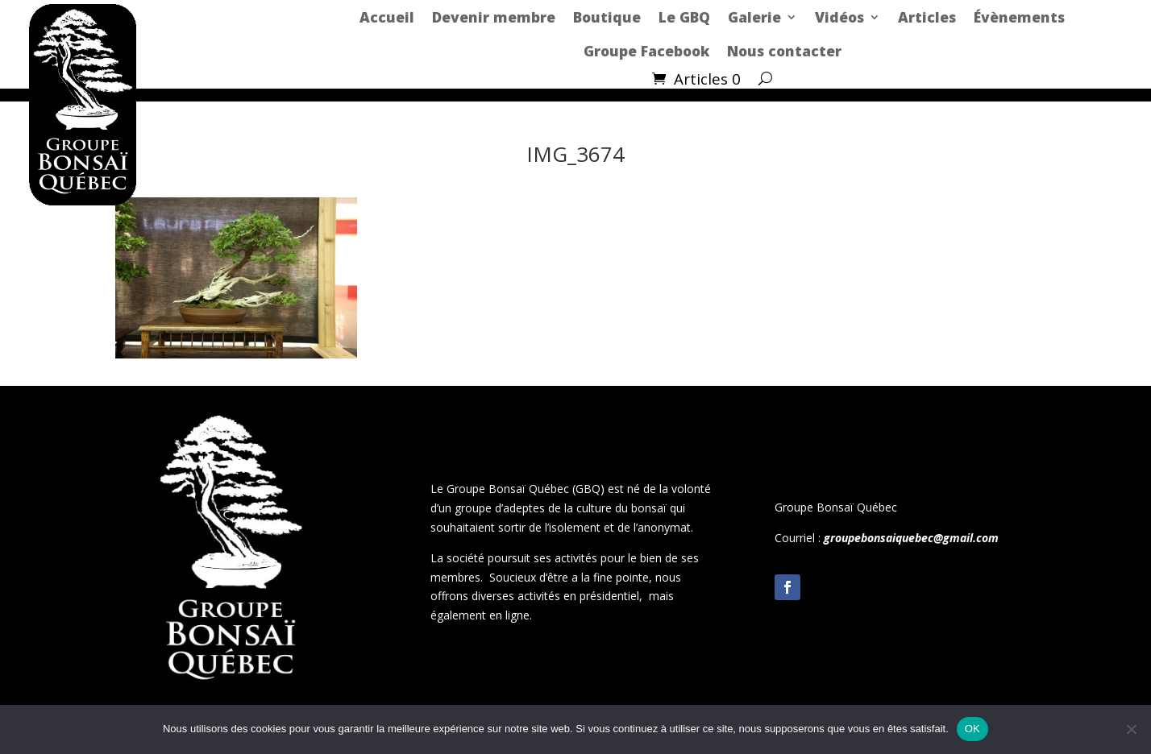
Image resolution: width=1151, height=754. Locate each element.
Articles (927, 17)
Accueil (386, 17)
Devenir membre (493, 17)
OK (972, 729)
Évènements (1019, 17)
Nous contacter (784, 50)
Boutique (607, 17)
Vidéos (839, 17)
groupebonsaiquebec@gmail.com (911, 537)
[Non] (1131, 729)
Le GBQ (684, 17)
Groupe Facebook (646, 50)
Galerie (754, 17)
